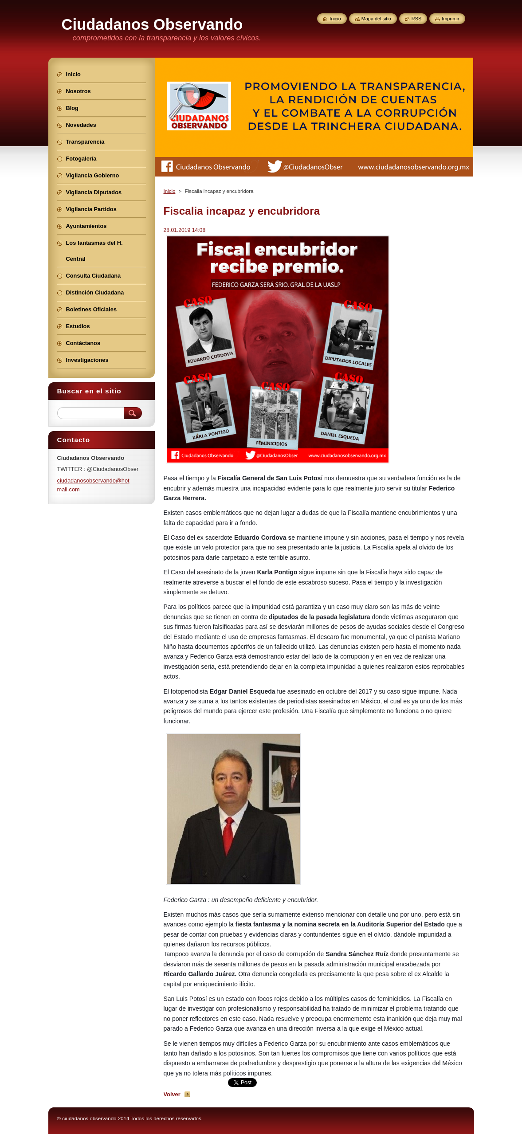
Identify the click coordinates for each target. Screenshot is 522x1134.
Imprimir (450, 18)
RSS (416, 18)
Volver (172, 1094)
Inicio (170, 191)
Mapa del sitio (376, 18)
